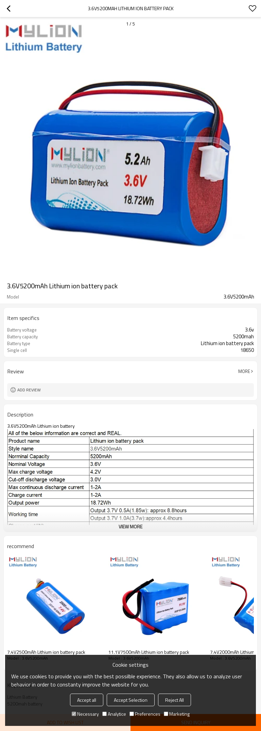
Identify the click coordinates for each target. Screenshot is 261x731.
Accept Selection (130, 699)
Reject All (174, 699)
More (244, 371)
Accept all (86, 699)
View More (130, 526)
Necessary (85, 713)
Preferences (144, 713)
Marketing (177, 713)
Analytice (114, 713)
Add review (29, 390)
